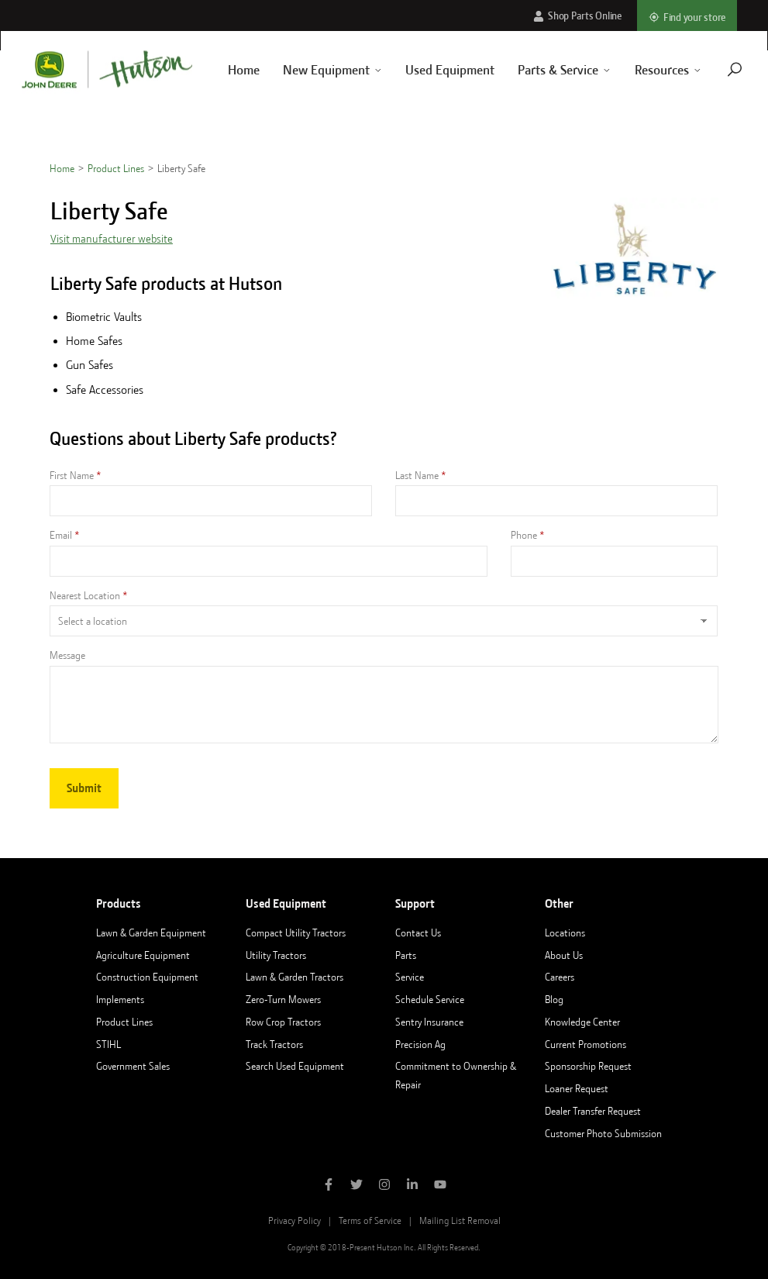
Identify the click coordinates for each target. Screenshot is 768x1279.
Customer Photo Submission (603, 1133)
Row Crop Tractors (283, 1021)
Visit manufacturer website (111, 239)
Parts (405, 955)
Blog (554, 999)
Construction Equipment (147, 976)
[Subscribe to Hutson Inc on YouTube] (440, 1186)
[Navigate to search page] (716, 69)
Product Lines (116, 168)
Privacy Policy (294, 1220)
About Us (564, 955)
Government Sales (133, 1066)
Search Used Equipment (295, 1066)
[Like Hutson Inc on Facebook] (329, 1186)
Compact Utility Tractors (296, 932)
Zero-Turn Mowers (283, 999)
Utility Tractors (276, 955)
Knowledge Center (582, 1021)
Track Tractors (274, 1044)
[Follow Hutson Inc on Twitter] (356, 1186)
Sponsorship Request (588, 1066)
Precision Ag (420, 1044)
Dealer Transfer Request (593, 1111)
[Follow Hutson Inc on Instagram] (384, 1186)
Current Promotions (585, 1044)
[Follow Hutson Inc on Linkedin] (412, 1186)
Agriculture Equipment (143, 955)
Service (409, 976)
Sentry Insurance (429, 1021)
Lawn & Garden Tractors (294, 976)
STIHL (108, 1044)
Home (225, 70)
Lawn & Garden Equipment (151, 932)
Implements (120, 999)
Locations (565, 932)
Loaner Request (576, 1088)
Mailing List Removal (460, 1220)
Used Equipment (432, 70)
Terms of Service (370, 1220)
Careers (559, 976)
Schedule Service (429, 999)
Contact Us (418, 932)
